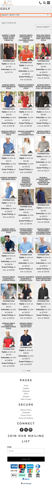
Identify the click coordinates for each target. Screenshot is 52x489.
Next (28, 371)
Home (26, 385)
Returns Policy (26, 410)
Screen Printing (24, 77)
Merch (26, 394)
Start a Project (26, 399)
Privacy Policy (26, 415)
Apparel (26, 388)
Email (9, 447)
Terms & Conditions (26, 418)
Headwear (26, 391)
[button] (44, 2)
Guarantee (26, 412)
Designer (26, 396)
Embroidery (5, 69)
